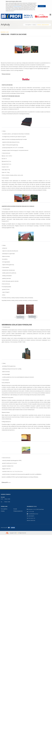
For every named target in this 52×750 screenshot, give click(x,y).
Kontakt (15, 509)
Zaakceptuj (42, 6)
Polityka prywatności (18, 511)
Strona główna (28, 24)
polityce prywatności (17, 6)
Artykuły (34, 24)
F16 (17, 533)
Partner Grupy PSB (4, 527)
